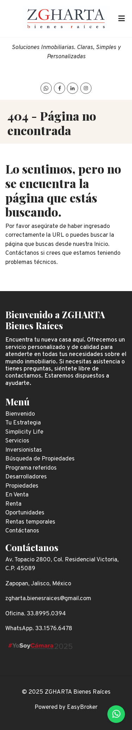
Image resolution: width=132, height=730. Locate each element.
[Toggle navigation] (121, 19)
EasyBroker (82, 707)
